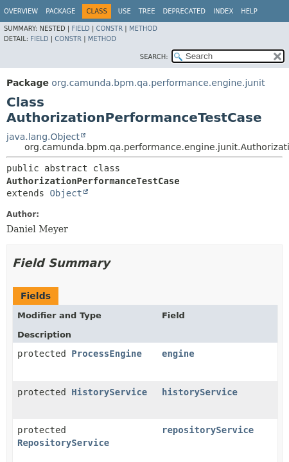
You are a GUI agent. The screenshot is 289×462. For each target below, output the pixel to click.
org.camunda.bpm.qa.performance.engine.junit (158, 83)
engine (178, 353)
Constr (109, 28)
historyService (200, 392)
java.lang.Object (43, 137)
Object (65, 193)
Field (80, 28)
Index (223, 11)
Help (249, 11)
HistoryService (109, 392)
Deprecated (184, 11)
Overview (21, 11)
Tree (147, 11)
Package (60, 11)
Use (124, 11)
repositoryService (208, 430)
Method (143, 28)
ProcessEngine (106, 353)
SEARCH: (154, 56)
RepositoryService (63, 443)
